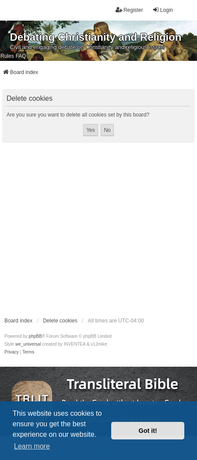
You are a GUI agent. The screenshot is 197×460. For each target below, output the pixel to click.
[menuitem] (11, 352)
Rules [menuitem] (7, 56)
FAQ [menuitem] (21, 56)
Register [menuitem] (129, 10)
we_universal (28, 344)
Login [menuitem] (162, 10)
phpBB (35, 336)
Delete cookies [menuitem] (60, 321)
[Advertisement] (82, 229)
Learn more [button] (32, 446)
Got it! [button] (148, 430)
